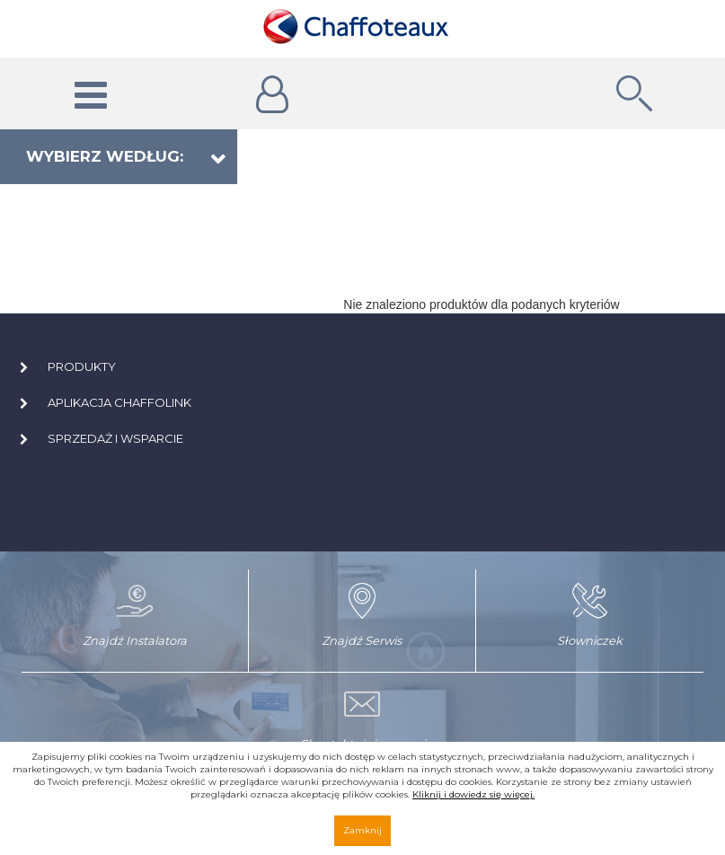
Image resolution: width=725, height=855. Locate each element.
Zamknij (362, 830)
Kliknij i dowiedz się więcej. (473, 794)
